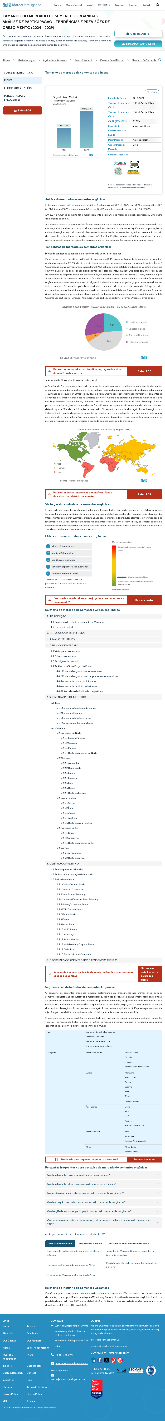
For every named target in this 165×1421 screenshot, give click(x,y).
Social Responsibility (38, 1347)
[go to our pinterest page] (113, 1360)
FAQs (30, 1354)
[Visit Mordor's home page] (22, 4)
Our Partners (34, 1340)
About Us (8, 1333)
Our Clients (9, 1340)
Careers (7, 1387)
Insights (7, 1365)
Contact (146, 5)
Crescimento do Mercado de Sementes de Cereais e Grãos (74, 1252)
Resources (120, 5)
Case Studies (34, 1365)
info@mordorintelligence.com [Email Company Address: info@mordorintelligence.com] (72, 1363)
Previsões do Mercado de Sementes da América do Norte (131, 1264)
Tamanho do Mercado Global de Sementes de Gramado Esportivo (130, 1252)
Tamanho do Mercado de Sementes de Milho (71, 1264)
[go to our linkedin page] (93, 1360)
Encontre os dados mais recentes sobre (129, 1243)
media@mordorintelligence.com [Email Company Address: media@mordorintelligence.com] (68, 1379)
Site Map (31, 1401)
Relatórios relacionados (60, 1243)
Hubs (29, 1379)
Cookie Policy (34, 1394)
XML (5, 1401)
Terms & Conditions (38, 1387)
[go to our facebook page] (100, 1360)
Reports (58, 5)
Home (6, 1326)
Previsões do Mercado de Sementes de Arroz (71, 1274)
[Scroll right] (160, 60)
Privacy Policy (10, 1394)
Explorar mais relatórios (90, 1243)
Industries (134, 5)
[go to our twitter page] (106, 1360)
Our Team (32, 1333)
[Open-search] (158, 5)
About (90, 5)
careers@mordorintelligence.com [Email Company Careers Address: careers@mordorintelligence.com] (109, 1345)
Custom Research (74, 5)
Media (6, 1347)
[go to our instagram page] (120, 1360)
